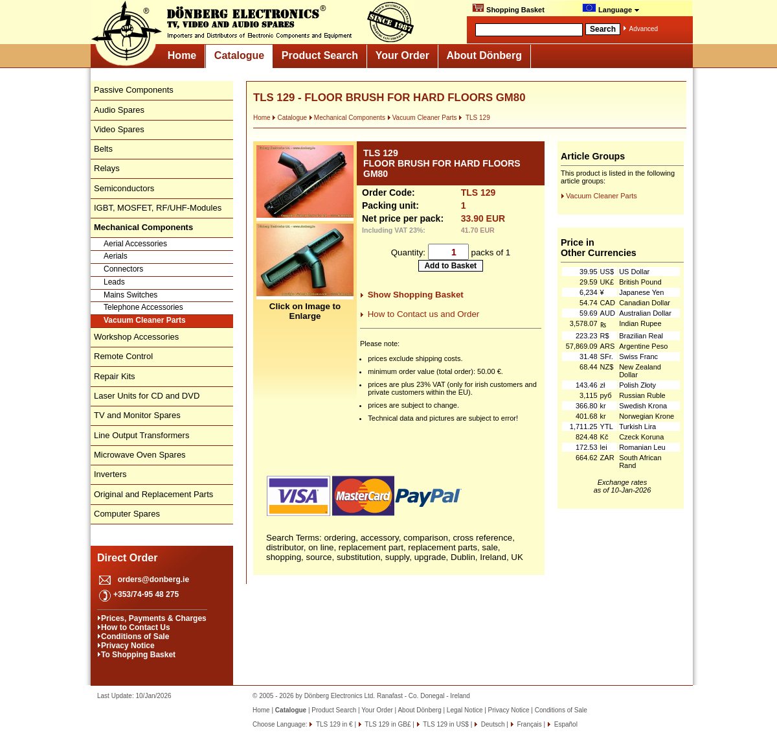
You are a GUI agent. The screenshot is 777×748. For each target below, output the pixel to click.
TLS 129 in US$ (445, 724)
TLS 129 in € (333, 724)
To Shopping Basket (138, 654)
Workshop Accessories (136, 337)
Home (182, 55)
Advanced (643, 28)
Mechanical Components (347, 117)
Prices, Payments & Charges (154, 618)
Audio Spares (119, 110)
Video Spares (119, 129)
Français (528, 724)
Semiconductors (124, 188)
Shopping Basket (508, 8)
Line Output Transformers (141, 435)
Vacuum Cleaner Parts (145, 320)
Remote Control (123, 356)
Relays (107, 168)
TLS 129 (474, 117)
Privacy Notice (128, 645)
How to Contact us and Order (424, 314)
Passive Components (134, 90)
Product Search (320, 55)
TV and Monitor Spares (137, 415)
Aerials (116, 256)
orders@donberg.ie (153, 579)
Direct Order (127, 557)
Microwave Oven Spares (140, 455)
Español (565, 724)
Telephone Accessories (143, 307)
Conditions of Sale (135, 636)
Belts (103, 149)
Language (611, 8)
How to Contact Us (135, 627)
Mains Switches (130, 294)
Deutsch (491, 724)
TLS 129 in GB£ (387, 724)
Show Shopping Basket (416, 294)
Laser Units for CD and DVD (146, 396)
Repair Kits (114, 376)
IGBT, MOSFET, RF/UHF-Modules (157, 208)
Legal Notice (465, 710)
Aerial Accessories (135, 243)
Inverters (110, 474)
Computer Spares (127, 514)
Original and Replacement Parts (153, 494)
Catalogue (239, 55)
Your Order (402, 55)
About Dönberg (484, 55)
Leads (114, 281)
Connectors (123, 269)
